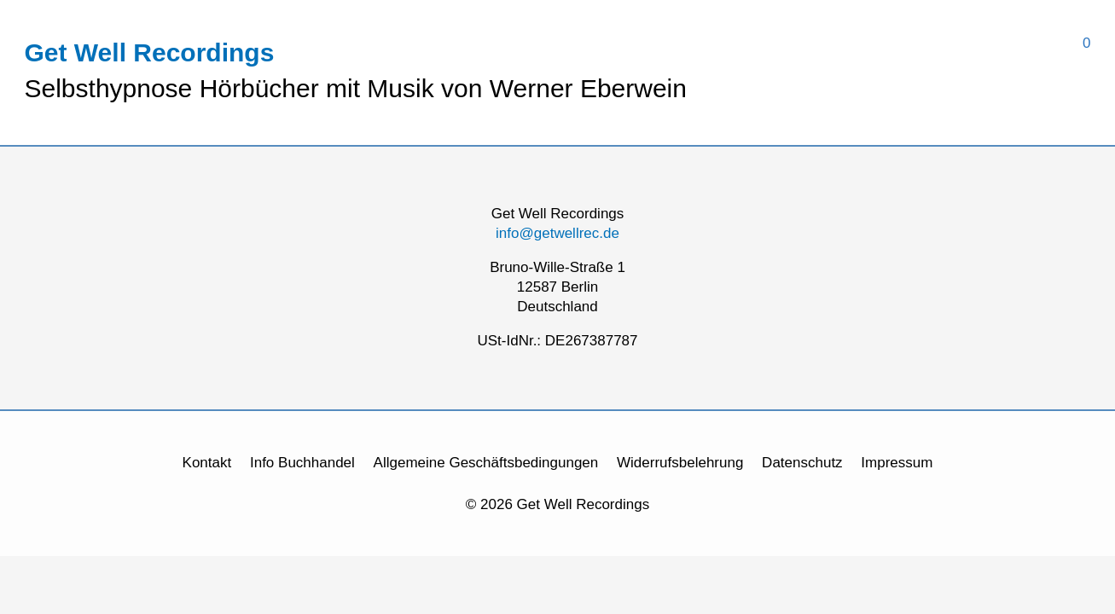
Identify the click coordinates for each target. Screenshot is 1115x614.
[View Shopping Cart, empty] (889, 43)
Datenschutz (802, 463)
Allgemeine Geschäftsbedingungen (486, 463)
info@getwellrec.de (557, 233)
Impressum (896, 463)
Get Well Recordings (150, 52)
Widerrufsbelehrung (680, 463)
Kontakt (207, 463)
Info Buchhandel (302, 463)
